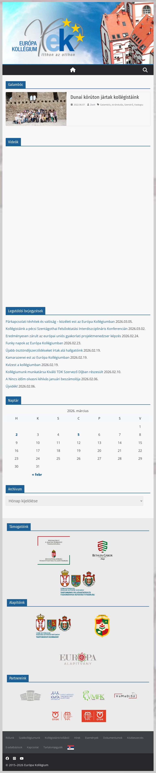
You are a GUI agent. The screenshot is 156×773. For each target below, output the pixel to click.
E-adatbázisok (14, 747)
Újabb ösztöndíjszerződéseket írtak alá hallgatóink (44, 350)
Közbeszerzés (135, 738)
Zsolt (92, 104)
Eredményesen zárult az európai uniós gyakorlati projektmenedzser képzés (63, 336)
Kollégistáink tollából (57, 738)
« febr (37, 474)
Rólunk (10, 738)
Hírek (77, 738)
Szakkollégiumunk (29, 738)
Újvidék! (12, 386)
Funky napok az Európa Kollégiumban (34, 343)
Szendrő (128, 104)
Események (91, 738)
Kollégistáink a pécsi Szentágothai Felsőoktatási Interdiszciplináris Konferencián (67, 328)
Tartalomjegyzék (53, 747)
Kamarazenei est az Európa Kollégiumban (37, 357)
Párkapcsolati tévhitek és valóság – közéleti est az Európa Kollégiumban (60, 321)
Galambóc (105, 104)
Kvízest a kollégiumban (23, 365)
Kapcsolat (33, 747)
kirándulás (117, 104)
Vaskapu (138, 104)
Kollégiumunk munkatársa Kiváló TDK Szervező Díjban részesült (54, 372)
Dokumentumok (112, 738)
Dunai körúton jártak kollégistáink (104, 97)
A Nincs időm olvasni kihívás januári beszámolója (43, 379)
